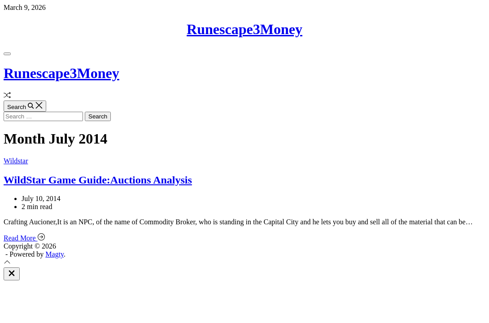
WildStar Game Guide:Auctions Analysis (98, 180)
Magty (54, 254)
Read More (24, 238)
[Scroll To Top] (7, 263)
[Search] (25, 106)
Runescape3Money (244, 29)
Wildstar (16, 161)
